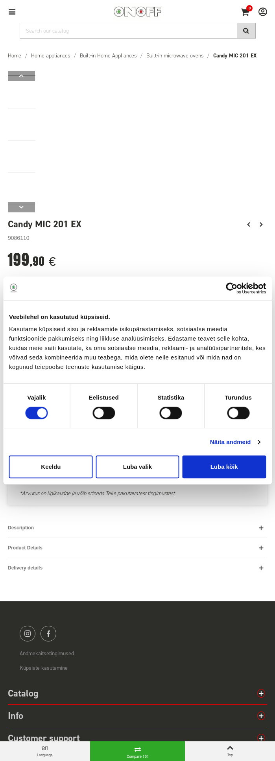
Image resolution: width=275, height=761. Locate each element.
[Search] (137, 30)
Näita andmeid (230, 442)
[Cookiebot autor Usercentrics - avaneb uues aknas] (231, 288)
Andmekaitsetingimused (47, 653)
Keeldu (51, 466)
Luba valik (137, 466)
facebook (48, 633)
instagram (27, 633)
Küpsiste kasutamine (44, 668)
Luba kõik (224, 466)
